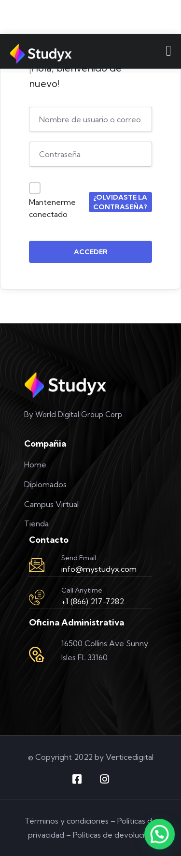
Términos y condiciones (67, 821)
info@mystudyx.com (99, 569)
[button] (159, 834)
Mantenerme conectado (52, 208)
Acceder (91, 251)
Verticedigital (129, 757)
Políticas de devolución (113, 835)
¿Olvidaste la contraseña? (120, 202)
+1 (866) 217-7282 (92, 601)
